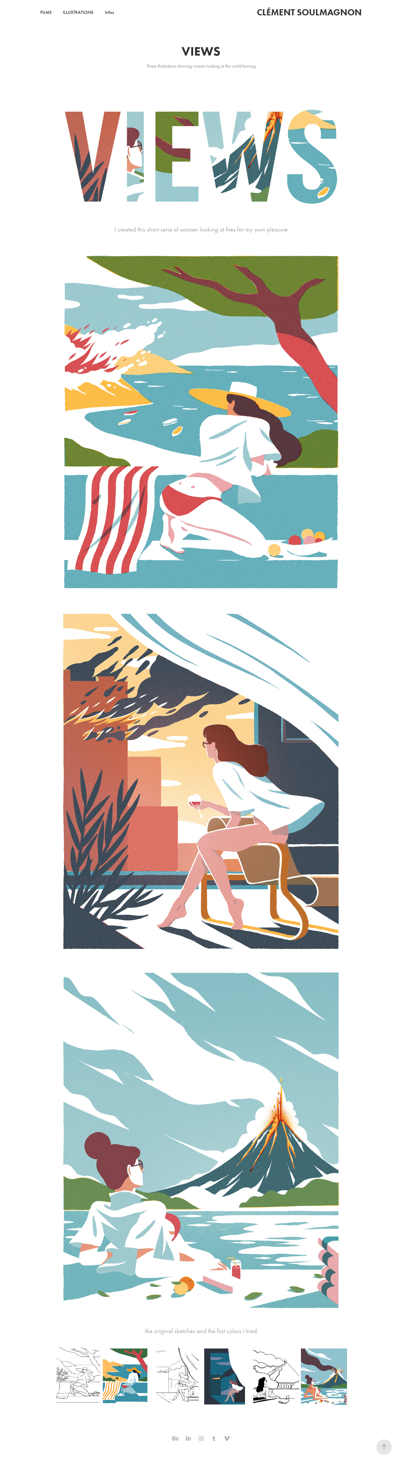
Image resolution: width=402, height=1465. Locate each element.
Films (46, 12)
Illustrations (78, 12)
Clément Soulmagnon (309, 12)
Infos (109, 12)
